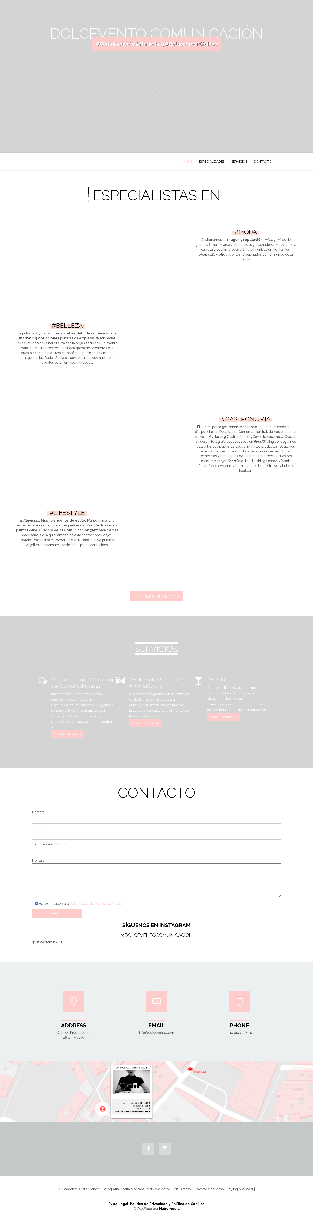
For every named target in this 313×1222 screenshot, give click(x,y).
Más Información (67, 734)
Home (188, 162)
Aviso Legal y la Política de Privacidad (99, 904)
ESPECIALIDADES (212, 162)
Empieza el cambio (156, 596)
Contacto (263, 162)
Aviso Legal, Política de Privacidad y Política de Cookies (156, 1204)
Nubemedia (169, 1209)
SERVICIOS (239, 162)
